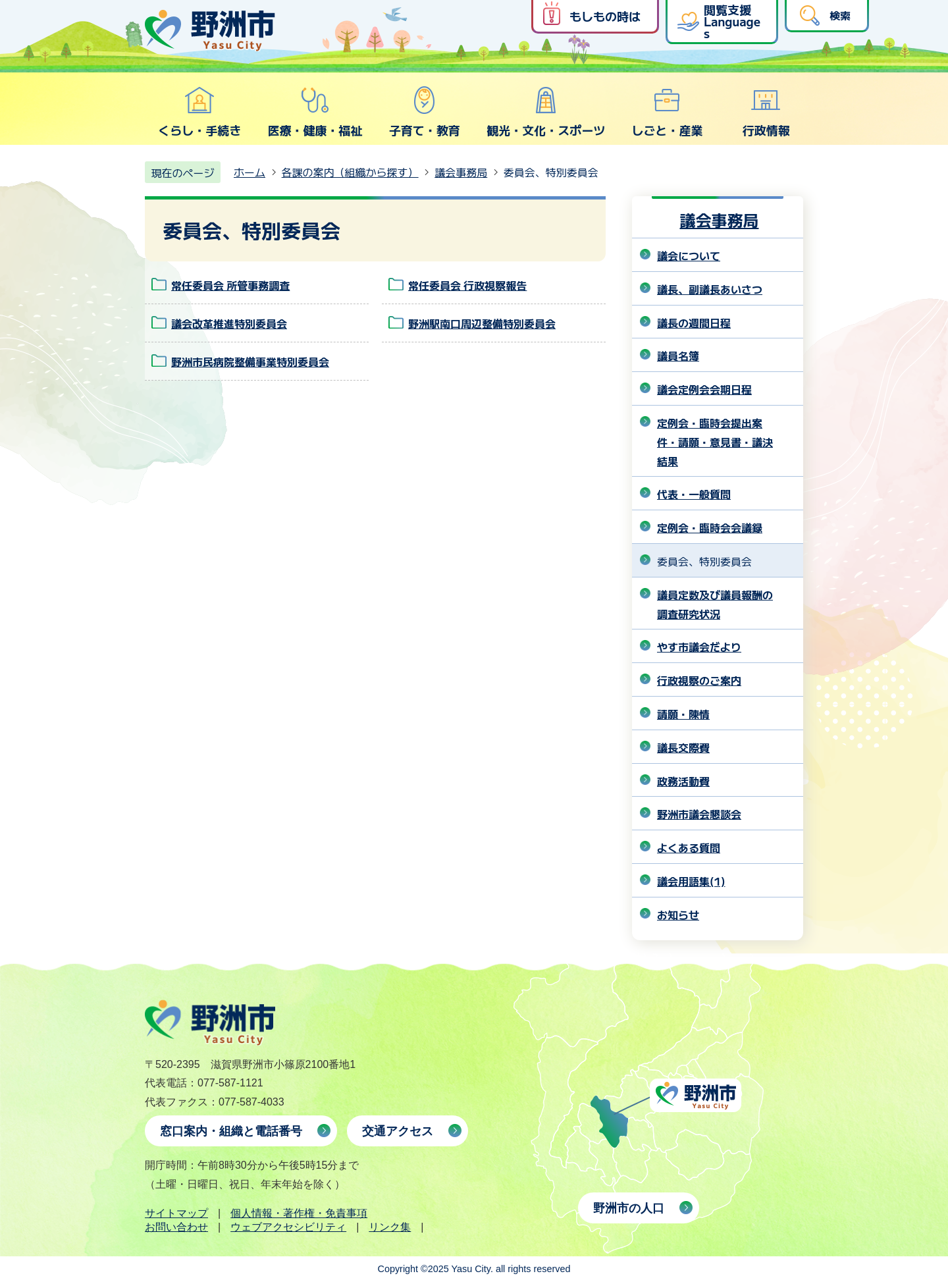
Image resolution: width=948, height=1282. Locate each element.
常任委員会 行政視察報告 (467, 285)
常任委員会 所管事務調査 (230, 285)
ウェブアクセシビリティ (288, 1227)
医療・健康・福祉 (314, 112)
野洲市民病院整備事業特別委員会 (250, 361)
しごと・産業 (666, 112)
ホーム (249, 172)
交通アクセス (397, 1131)
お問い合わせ (176, 1227)
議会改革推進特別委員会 (229, 323)
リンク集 (390, 1227)
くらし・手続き (199, 112)
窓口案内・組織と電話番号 (231, 1131)
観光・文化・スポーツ (546, 112)
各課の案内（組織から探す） (350, 172)
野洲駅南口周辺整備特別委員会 (482, 323)
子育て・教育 (424, 112)
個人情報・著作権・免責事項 (298, 1213)
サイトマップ (176, 1213)
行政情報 (766, 112)
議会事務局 (460, 172)
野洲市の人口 (628, 1208)
